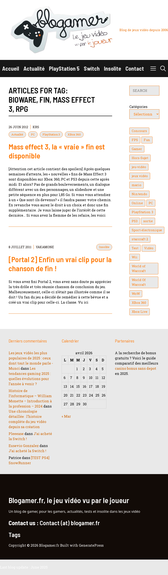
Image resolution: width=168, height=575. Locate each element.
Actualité (34, 68)
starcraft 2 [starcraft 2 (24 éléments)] (140, 239)
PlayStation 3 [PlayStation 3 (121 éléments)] (142, 212)
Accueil (10, 68)
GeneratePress (91, 545)
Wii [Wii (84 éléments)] (134, 257)
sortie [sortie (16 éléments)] (148, 221)
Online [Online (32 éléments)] (137, 203)
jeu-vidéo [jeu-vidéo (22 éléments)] (139, 167)
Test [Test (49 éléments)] (135, 248)
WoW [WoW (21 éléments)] (136, 294)
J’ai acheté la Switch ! (27, 451)
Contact (134, 68)
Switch (92, 68)
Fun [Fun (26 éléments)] (147, 140)
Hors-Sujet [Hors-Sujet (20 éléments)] (140, 158)
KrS (36, 127)
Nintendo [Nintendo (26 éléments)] (139, 194)
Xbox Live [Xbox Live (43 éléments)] (139, 312)
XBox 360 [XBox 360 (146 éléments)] (139, 303)
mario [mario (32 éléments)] (136, 185)
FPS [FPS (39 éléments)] (135, 140)
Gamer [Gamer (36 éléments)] (137, 149)
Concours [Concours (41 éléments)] (139, 131)
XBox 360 (74, 134)
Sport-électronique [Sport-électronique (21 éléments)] (147, 230)
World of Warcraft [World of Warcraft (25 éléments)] (139, 268)
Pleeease (16, 433)
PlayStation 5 (64, 68)
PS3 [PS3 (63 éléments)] (134, 221)
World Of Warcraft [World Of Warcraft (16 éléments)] (139, 282)
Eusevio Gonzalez (24, 445)
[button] (163, 68)
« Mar (66, 416)
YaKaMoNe (45, 247)
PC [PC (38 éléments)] (151, 203)
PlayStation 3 (51, 134)
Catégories (138, 106)
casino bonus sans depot (135, 368)
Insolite (112, 68)
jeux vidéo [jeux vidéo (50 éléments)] (140, 176)
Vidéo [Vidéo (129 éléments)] (148, 248)
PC (33, 134)
